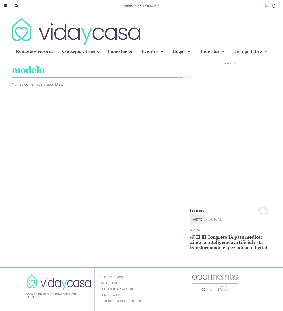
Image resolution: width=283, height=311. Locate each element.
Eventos (151, 51)
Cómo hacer (120, 51)
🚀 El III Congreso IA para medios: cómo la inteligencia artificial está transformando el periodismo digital (228, 242)
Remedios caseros (34, 51)
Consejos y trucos (80, 51)
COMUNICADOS (110, 295)
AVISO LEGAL (109, 283)
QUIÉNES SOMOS (111, 277)
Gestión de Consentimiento (120, 301)
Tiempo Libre (248, 51)
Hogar (179, 51)
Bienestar (210, 51)
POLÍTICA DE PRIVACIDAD (116, 289)
